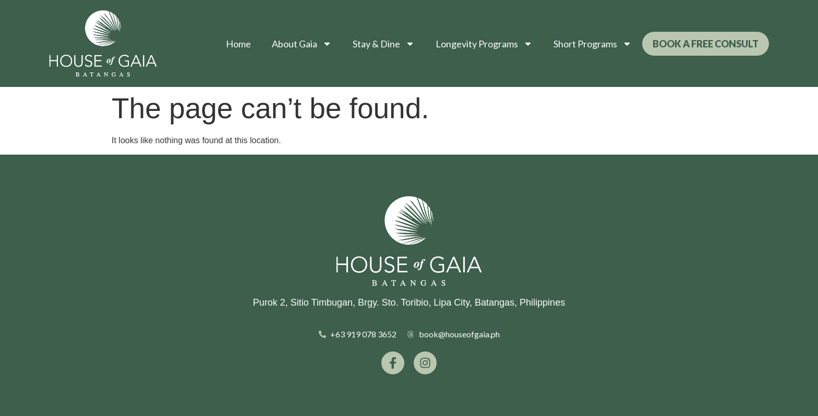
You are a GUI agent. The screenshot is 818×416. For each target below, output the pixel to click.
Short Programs (593, 44)
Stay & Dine (384, 44)
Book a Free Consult (706, 43)
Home (238, 43)
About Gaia (302, 44)
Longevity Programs (484, 44)
